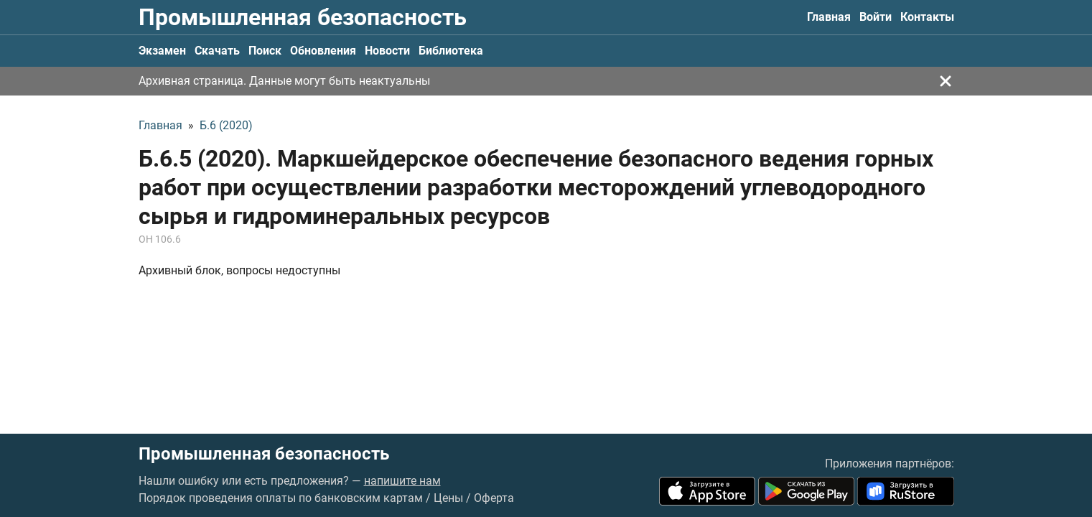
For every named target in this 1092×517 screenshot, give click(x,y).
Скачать (217, 50)
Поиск (264, 50)
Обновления (323, 50)
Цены (448, 498)
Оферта (494, 498)
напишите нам (402, 481)
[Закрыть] (945, 81)
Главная (829, 17)
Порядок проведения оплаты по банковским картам (281, 498)
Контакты (927, 17)
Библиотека (451, 50)
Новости (387, 50)
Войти (875, 17)
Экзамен (162, 50)
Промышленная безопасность (303, 17)
